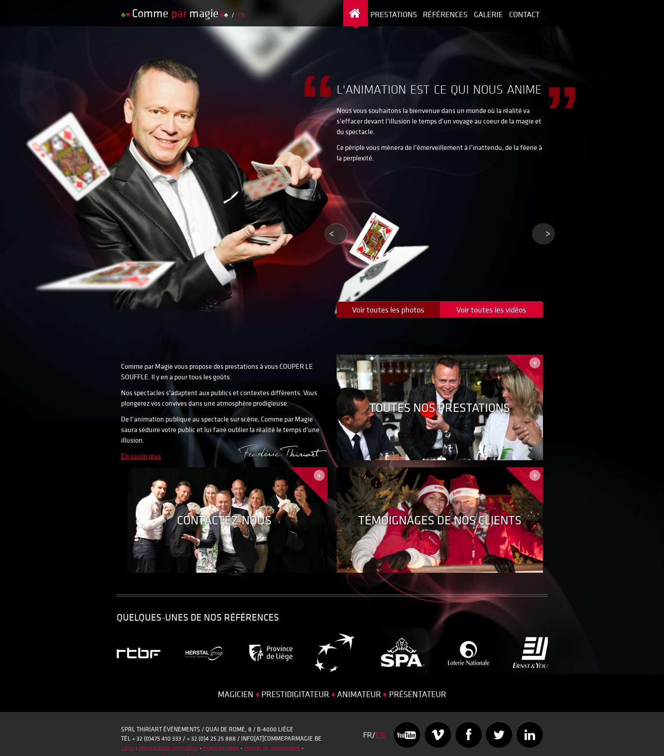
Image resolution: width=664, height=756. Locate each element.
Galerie (488, 14)
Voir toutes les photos (388, 310)
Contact (524, 14)
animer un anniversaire (272, 748)
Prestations (394, 14)
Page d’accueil (355, 14)
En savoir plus (141, 455)
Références (445, 14)
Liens (127, 748)
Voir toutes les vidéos (491, 310)
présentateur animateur (168, 748)
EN (241, 15)
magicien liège (221, 748)
